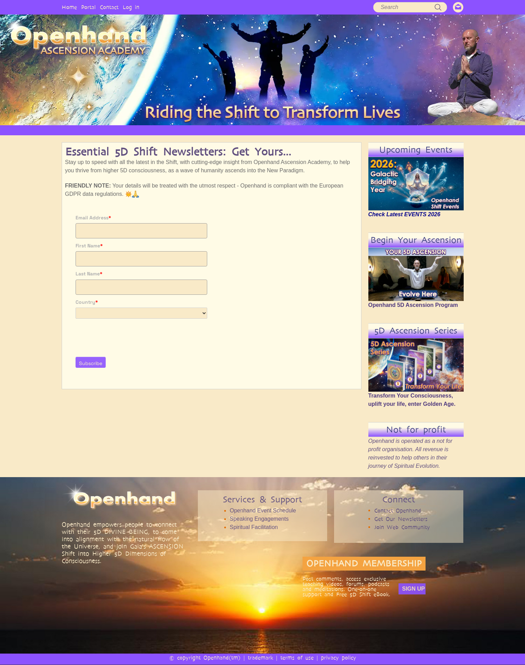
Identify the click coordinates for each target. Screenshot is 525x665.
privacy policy (338, 657)
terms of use (297, 657)
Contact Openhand (397, 510)
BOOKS (348, 130)
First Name (89, 246)
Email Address (93, 218)
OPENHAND (147, 130)
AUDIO (319, 130)
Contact (109, 7)
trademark (260, 657)
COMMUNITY (383, 130)
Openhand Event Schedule (263, 510)
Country (87, 302)
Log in (131, 7)
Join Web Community (402, 527)
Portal (88, 7)
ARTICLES (260, 130)
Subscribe (90, 363)
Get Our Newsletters (401, 519)
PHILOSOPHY (188, 130)
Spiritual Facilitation (254, 527)
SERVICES (226, 130)
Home (69, 7)
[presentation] (128, 335)
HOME (114, 130)
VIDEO (291, 130)
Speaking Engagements (259, 519)
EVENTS (419, 130)
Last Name (89, 274)
